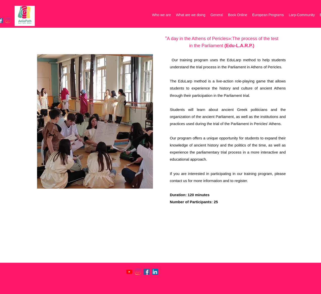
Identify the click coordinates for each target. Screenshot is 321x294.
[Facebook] (146, 272)
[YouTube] (129, 272)
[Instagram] (7, 20)
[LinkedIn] (155, 272)
